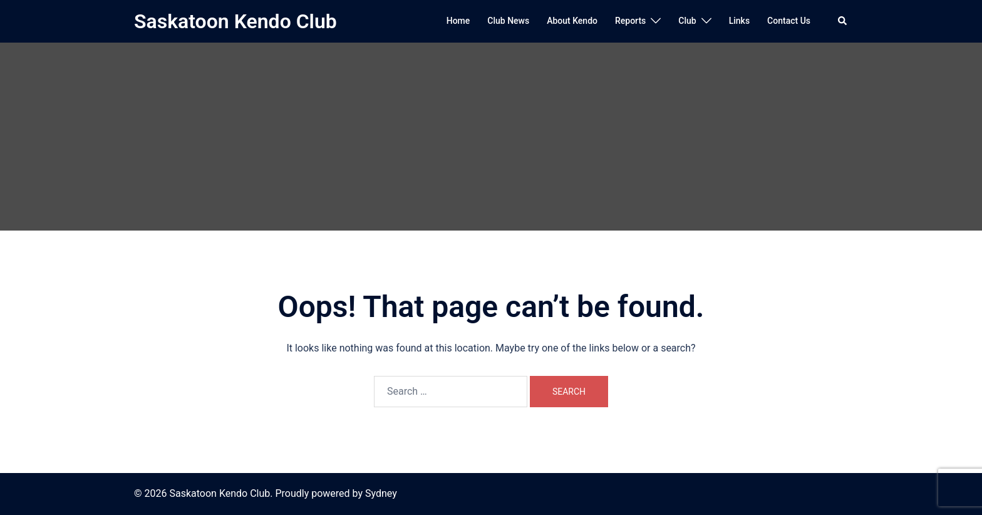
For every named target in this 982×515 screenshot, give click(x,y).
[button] (843, 21)
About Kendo (572, 21)
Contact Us (788, 21)
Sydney (381, 493)
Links (739, 21)
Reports (630, 21)
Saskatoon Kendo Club (235, 21)
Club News (508, 21)
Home (458, 21)
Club (687, 21)
